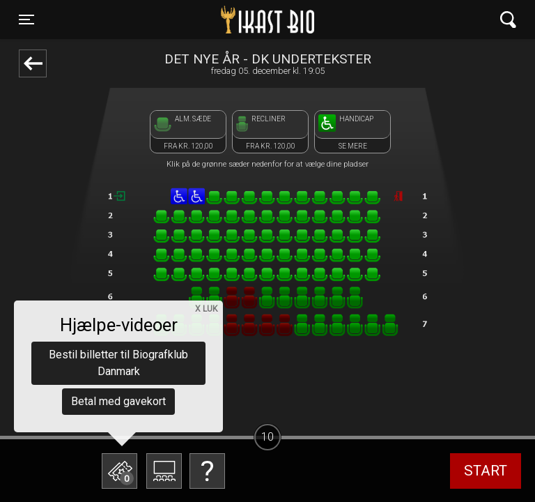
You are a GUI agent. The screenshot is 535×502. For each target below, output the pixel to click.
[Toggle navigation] (26, 19)
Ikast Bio (196, 19)
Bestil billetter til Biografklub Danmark (118, 363)
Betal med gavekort (118, 401)
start (485, 470)
